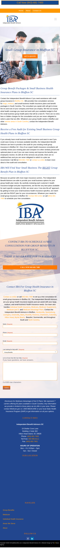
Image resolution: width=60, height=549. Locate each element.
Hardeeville (40, 312)
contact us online (38, 160)
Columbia (52, 315)
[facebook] (28, 538)
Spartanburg (50, 312)
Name (7, 324)
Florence (35, 315)
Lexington (7, 315)
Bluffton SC (19, 101)
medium (11, 104)
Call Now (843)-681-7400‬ (30, 2)
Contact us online (10, 297)
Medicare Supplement (47, 307)
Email (7, 341)
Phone (8, 333)
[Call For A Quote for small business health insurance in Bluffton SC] (30, 267)
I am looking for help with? (13, 349)
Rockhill (28, 315)
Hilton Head (9, 317)
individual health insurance (20, 307)
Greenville (15, 315)
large (5, 104)
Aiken (22, 315)
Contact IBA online (36, 196)
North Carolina (33, 320)
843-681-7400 (24, 160)
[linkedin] (32, 538)
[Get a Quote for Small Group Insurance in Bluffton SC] (30, 56)
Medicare (34, 307)
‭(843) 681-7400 (33, 436)
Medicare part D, (13, 310)
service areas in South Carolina (17, 121)
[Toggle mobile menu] (55, 19)
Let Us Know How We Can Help (15, 358)
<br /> (30, 480)
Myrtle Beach (20, 317)
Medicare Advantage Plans (33, 310)
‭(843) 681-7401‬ (32, 441)
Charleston (44, 315)
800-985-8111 (33, 439)
